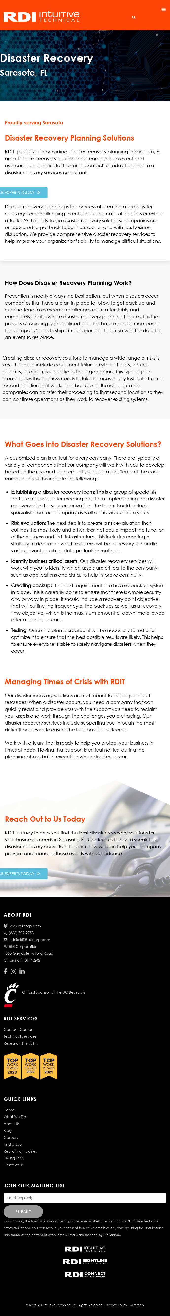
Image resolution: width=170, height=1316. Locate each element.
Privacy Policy (116, 1305)
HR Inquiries (14, 1157)
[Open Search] (133, 17)
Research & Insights (21, 1043)
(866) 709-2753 (19, 932)
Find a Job (13, 1144)
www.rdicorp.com (22, 925)
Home (9, 1109)
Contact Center (18, 1029)
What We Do (15, 1116)
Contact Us (14, 1164)
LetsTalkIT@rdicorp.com (27, 939)
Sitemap (137, 1305)
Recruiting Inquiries (20, 1151)
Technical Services (20, 1036)
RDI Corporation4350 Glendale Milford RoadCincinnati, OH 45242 (28, 953)
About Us (12, 1123)
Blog (8, 1130)
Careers (11, 1137)
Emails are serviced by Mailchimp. (94, 1235)
